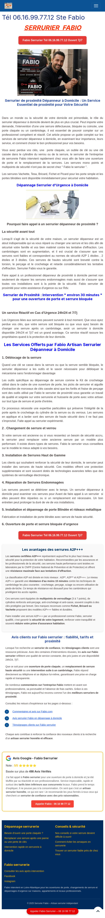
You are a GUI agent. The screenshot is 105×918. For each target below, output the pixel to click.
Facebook (9, 876)
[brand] (9, 6)
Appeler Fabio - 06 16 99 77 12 (52, 803)
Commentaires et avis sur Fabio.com (32, 711)
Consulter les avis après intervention (24, 871)
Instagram (9, 881)
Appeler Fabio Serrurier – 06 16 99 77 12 (52, 911)
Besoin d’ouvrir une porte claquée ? (23, 833)
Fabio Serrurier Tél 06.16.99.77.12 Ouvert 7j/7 (53, 40)
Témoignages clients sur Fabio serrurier (34, 724)
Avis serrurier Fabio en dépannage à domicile (37, 718)
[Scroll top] (98, 911)
